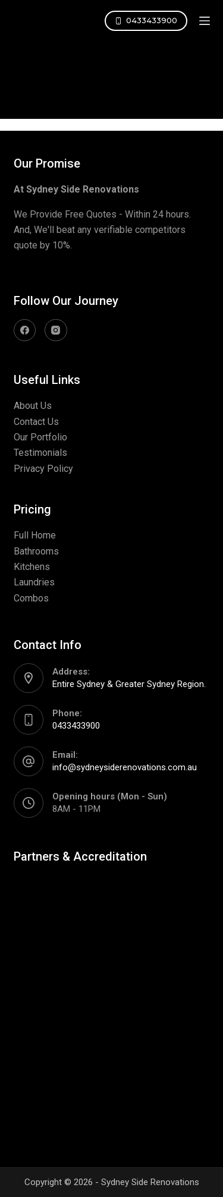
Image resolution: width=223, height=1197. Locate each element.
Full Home (35, 535)
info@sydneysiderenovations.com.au (124, 767)
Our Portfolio (40, 437)
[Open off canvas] (204, 20)
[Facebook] (25, 330)
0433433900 (146, 20)
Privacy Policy (43, 468)
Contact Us (36, 421)
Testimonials (40, 452)
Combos (31, 598)
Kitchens (32, 566)
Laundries (34, 582)
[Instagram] (56, 330)
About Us (33, 405)
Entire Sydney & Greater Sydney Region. (129, 684)
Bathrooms (36, 551)
